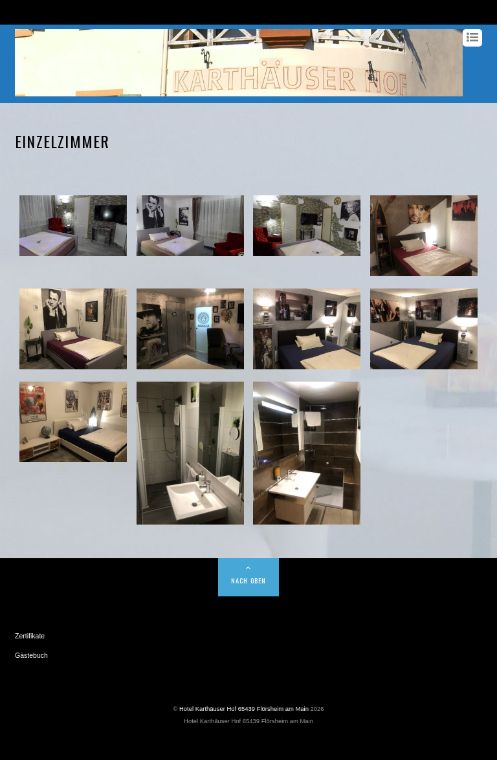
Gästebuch (31, 655)
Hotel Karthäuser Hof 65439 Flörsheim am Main (244, 708)
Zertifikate (30, 636)
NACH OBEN (248, 580)
